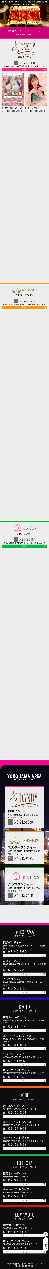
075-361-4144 (16, 1016)
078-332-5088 (16, 1123)
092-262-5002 (16, 1193)
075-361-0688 (16, 1036)
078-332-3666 (16, 1140)
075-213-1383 (16, 1069)
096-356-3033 (16, 1230)
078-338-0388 (16, 1106)
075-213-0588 (16, 1053)
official (24, 70)
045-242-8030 (27, 63)
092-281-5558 (16, 1176)
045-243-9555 (27, 303)
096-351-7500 (16, 1247)
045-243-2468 (27, 543)
